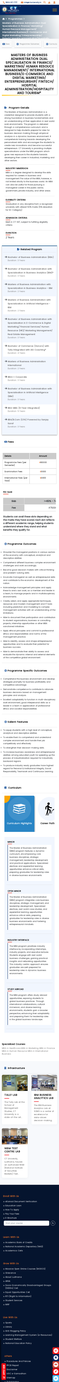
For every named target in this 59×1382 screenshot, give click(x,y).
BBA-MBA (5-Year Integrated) (24, 407)
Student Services (13, 1300)
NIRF (7, 1304)
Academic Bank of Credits (19, 1242)
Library (8, 1326)
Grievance (10, 1273)
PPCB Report (13, 1365)
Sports (8, 1322)
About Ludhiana (13, 1277)
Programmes (16, 18)
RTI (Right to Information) (18, 1296)
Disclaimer (12, 1369)
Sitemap (11, 1377)
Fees (6, 44)
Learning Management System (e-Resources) (28, 1335)
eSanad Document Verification (21, 1201)
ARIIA (7, 1281)
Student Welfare (13, 1339)
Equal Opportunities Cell (17, 1292)
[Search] (26, 1223)
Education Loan (13, 1205)
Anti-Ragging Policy (15, 1331)
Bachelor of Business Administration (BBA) (31, 257)
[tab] (19, 814)
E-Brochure (11, 1218)
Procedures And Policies (19, 1361)
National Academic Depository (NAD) (24, 1246)
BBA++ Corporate (17, 376)
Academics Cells (14, 1250)
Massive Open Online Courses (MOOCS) (25, 1268)
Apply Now (4, 1372)
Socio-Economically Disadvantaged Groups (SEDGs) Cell (28, 1286)
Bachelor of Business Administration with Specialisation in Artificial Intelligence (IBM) (30, 392)
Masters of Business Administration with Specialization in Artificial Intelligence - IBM (29, 303)
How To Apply (12, 1209)
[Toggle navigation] (55, 10)
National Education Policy (18, 1343)
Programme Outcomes (28, 44)
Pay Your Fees (12, 1213)
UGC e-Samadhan (16, 1373)
